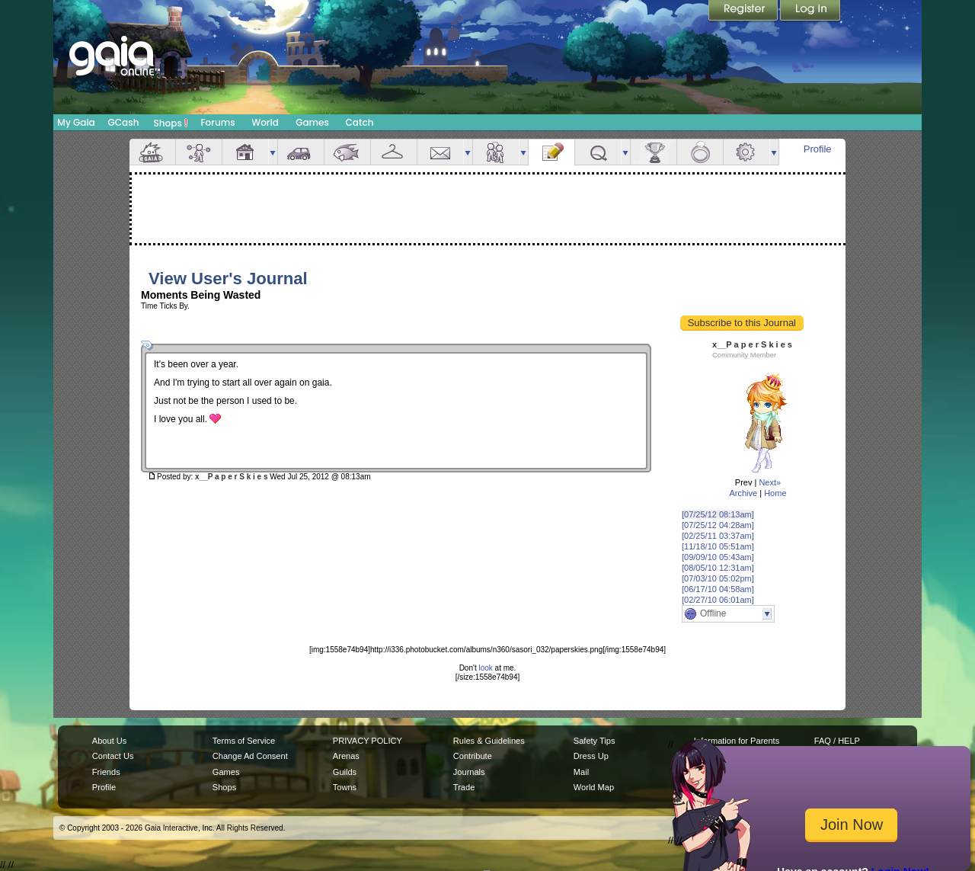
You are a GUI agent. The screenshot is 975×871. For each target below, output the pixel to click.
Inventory (394, 152)
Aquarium (347, 152)
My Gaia (75, 122)
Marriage (700, 152)
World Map (594, 787)
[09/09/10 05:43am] (718, 557)
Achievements (653, 152)
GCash (123, 122)
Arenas (346, 756)
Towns (344, 787)
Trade (464, 787)
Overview (152, 152)
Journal (551, 152)
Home (775, 493)
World (265, 122)
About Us (109, 740)
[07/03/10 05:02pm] (718, 578)
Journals (469, 772)
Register (744, 11)
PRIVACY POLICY (367, 740)
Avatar (199, 152)
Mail (440, 152)
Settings (746, 152)
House (245, 152)
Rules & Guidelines (489, 740)
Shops (171, 122)
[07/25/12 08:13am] (718, 514)
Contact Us (113, 756)
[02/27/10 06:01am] (718, 599)
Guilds (344, 772)
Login (810, 11)
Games (312, 122)
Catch (360, 122)
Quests (598, 152)
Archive (743, 493)
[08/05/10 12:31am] (718, 567)
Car (301, 152)
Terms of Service (244, 740)
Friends (496, 152)
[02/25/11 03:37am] (718, 535)
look (485, 668)
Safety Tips (594, 740)
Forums (217, 122)
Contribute (472, 756)
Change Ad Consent (250, 756)
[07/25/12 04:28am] (718, 525)
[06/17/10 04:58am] (718, 589)
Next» (770, 482)
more (272, 152)
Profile (818, 149)
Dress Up (591, 756)
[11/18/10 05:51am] (718, 546)
